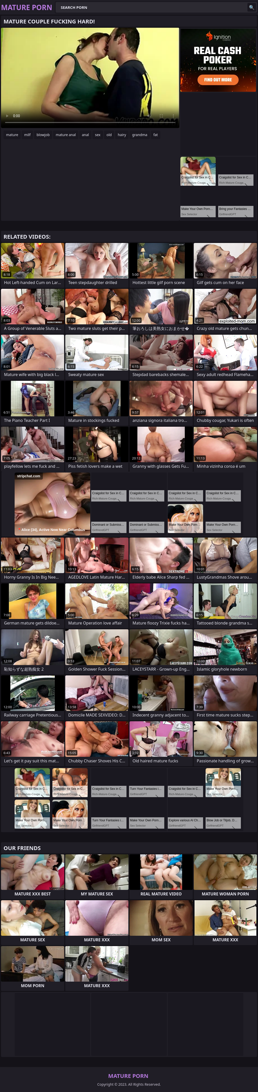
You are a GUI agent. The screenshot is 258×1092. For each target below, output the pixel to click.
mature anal (66, 134)
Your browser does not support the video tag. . (90, 78)
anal (85, 134)
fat (155, 134)
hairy (122, 134)
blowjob (43, 134)
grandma (139, 134)
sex (98, 134)
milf (27, 134)
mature (12, 134)
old (109, 134)
